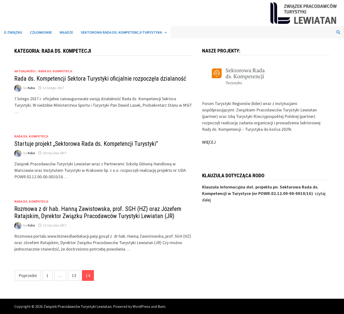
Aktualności (25, 71)
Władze (66, 32)
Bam (161, 306)
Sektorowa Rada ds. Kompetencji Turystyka (121, 32)
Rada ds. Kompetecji (55, 71)
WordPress (141, 306)
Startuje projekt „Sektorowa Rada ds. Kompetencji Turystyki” (86, 143)
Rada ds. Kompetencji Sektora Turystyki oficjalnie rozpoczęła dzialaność (100, 78)
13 (74, 275)
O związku (13, 32)
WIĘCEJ (209, 142)
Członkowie (41, 32)
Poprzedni (28, 275)
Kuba (31, 88)
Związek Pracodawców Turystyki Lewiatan (77, 306)
